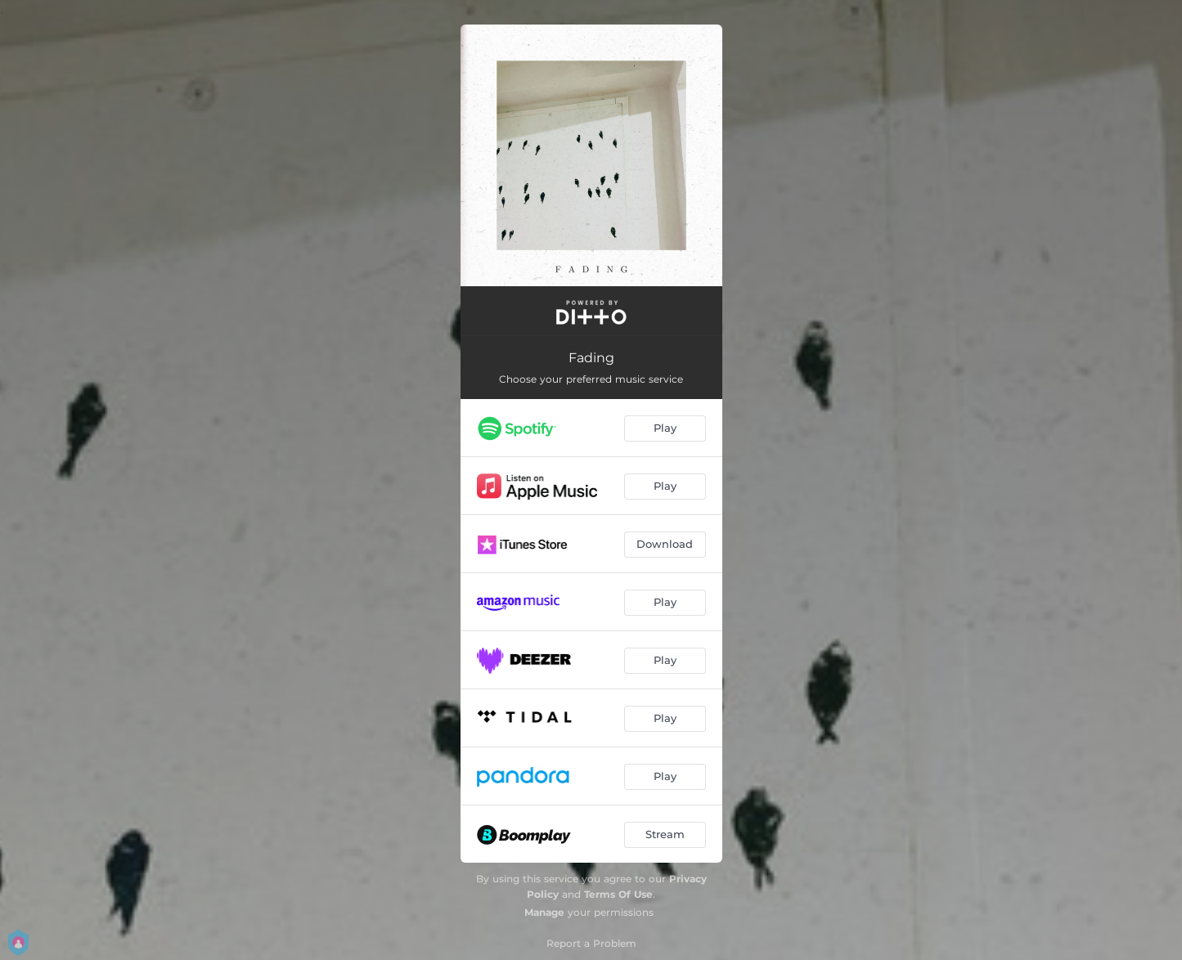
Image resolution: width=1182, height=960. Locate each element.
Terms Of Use (618, 894)
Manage (544, 912)
